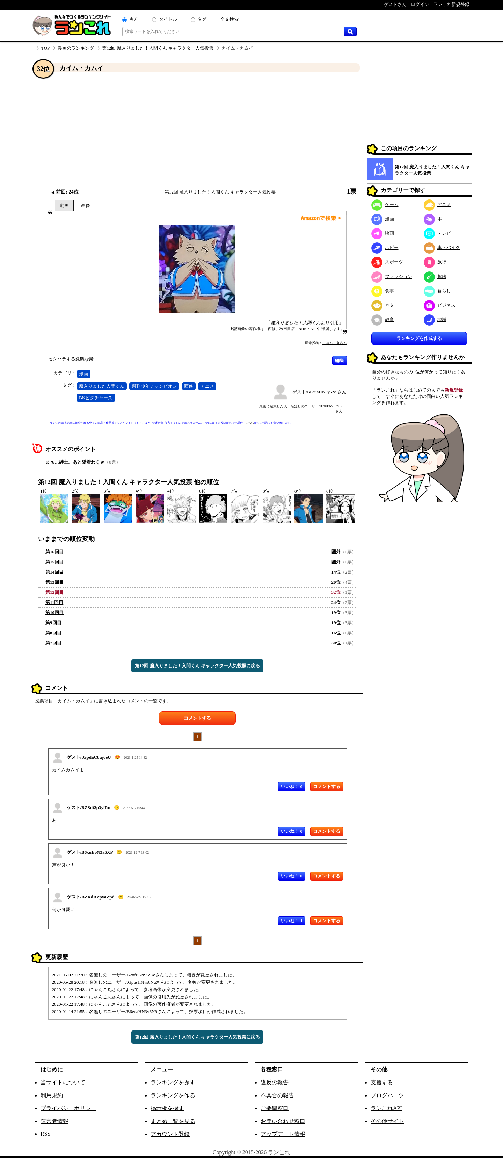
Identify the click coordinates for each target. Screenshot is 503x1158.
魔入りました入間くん (101, 386)
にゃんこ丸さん (334, 343)
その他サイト (387, 1121)
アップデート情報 (283, 1134)
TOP (45, 48)
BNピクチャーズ (95, 397)
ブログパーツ (387, 1095)
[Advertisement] (197, 130)
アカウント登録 (170, 1134)
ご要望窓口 (275, 1108)
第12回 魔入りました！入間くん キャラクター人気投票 (157, 48)
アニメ (207, 386)
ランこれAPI (386, 1108)
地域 (435, 319)
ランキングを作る (173, 1095)
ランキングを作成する (419, 338)
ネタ (382, 305)
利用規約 (52, 1095)
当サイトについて (63, 1082)
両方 (133, 19)
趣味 (435, 276)
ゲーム (385, 204)
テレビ (437, 233)
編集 (339, 360)
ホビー (385, 247)
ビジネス (439, 305)
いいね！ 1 (291, 920)
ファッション (391, 276)
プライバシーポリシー (68, 1108)
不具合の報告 (277, 1095)
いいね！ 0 (291, 786)
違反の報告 (275, 1082)
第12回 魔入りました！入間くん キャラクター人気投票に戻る (197, 665)
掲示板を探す (167, 1108)
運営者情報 (54, 1121)
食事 (382, 290)
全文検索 (229, 19)
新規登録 (454, 390)
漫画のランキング (76, 48)
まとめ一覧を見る (173, 1121)
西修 (188, 386)
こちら (250, 422)
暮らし (437, 290)
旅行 (435, 261)
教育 (382, 319)
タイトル (168, 19)
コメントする (197, 718)
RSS (45, 1134)
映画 (382, 233)
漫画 (83, 374)
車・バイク (442, 247)
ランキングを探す (173, 1082)
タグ (201, 19)
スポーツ (387, 261)
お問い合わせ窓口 (283, 1121)
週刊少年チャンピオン (154, 386)
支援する (382, 1082)
